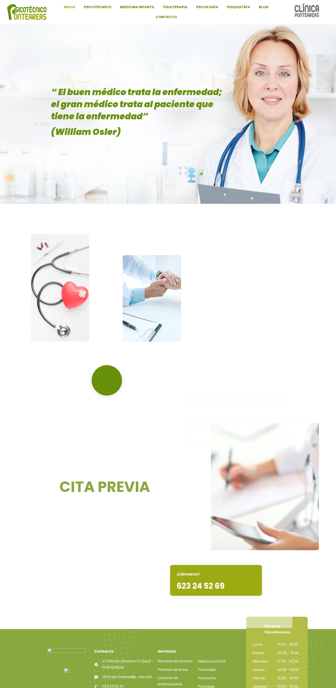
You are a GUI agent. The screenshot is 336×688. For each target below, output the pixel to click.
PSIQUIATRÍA (238, 7)
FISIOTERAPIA (175, 7)
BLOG (264, 7)
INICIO (69, 7)
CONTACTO (166, 16)
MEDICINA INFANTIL (137, 7)
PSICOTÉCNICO (97, 7)
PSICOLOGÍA (207, 7)
